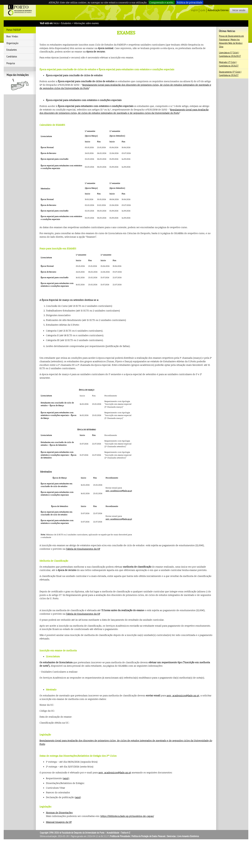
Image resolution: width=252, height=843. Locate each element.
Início (56, 23)
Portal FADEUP (13, 30)
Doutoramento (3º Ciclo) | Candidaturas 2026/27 (230, 73)
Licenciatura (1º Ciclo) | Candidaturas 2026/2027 (230, 54)
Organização (12, 43)
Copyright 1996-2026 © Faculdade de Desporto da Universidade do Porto (72, 832)
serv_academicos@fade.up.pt (182, 695)
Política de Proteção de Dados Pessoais (148, 836)
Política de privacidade (189, 2)
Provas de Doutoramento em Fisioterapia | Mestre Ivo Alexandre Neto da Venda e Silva (231, 41)
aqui (65, 778)
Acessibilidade (113, 832)
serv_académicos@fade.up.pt (119, 490)
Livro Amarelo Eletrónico (188, 836)
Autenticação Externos (218, 10)
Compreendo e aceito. (161, 2)
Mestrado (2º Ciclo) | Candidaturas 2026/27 (229, 64)
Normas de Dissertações (59, 812)
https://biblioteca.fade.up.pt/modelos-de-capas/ (127, 816)
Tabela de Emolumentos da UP (83, 548)
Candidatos (11, 56)
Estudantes (66, 23)
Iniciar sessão (238, 10)
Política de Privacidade (120, 836)
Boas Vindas (12, 36)
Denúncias (171, 836)
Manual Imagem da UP (59, 822)
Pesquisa (10, 63)
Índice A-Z (125, 832)
